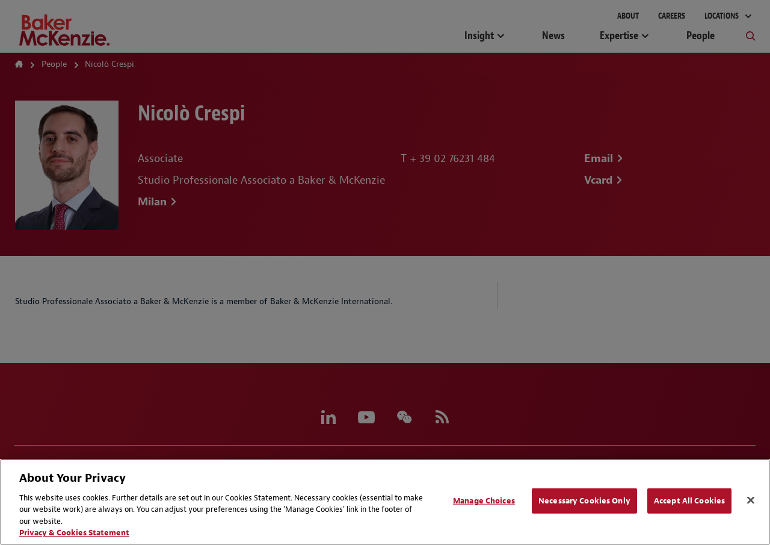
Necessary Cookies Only (584, 501)
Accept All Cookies (689, 501)
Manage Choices (484, 501)
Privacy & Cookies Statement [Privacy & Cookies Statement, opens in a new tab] (74, 533)
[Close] (751, 500)
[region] (385, 502)
